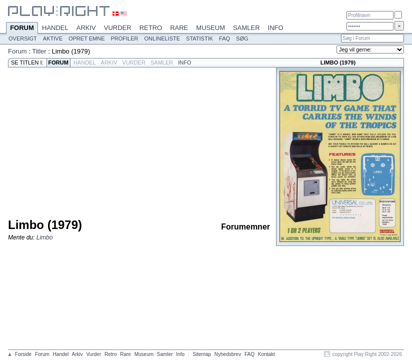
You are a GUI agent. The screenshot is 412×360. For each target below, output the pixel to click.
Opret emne (86, 39)
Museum (210, 28)
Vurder (118, 28)
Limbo (44, 237)
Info (276, 28)
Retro (151, 28)
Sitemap (201, 354)
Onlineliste (162, 39)
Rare (179, 28)
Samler (246, 28)
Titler (39, 51)
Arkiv (86, 28)
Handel (55, 28)
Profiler (124, 39)
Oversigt (22, 39)
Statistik (199, 39)
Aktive (52, 39)
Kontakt (266, 354)
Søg (242, 39)
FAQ (224, 39)
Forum (22, 28)
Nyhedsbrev (227, 354)
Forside (23, 354)
